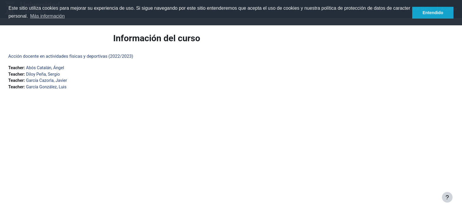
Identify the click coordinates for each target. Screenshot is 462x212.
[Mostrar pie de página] (447, 197)
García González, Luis (62, 88)
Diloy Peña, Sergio (58, 74)
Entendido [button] (433, 12)
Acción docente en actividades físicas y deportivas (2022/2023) (84, 56)
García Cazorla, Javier (62, 81)
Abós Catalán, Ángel (60, 68)
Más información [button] (47, 16)
